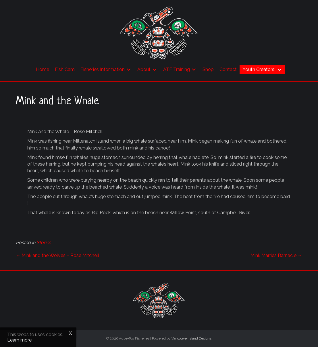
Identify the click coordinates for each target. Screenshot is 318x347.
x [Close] (70, 332)
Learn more (19, 340)
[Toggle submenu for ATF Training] (193, 69)
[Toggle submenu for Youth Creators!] (279, 69)
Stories (43, 242)
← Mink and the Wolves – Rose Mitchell (57, 255)
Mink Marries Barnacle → (276, 255)
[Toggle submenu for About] (154, 69)
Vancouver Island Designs (191, 338)
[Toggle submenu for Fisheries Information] (128, 69)
